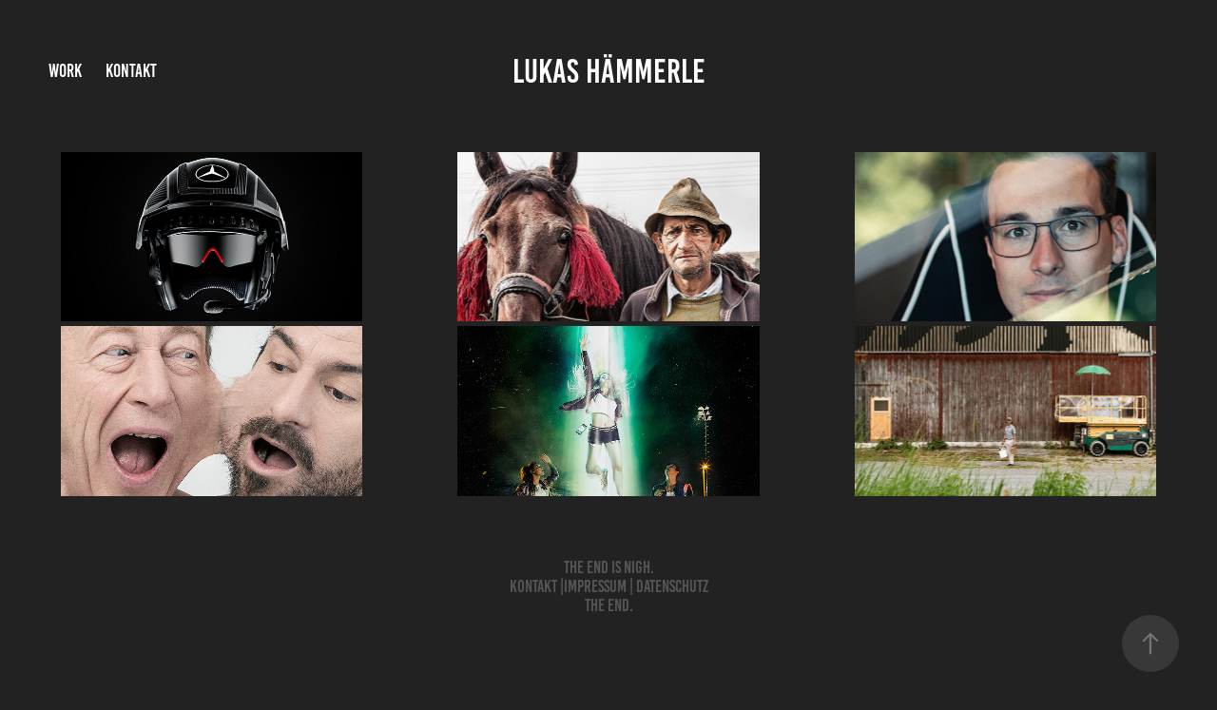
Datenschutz (672, 586)
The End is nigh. (609, 567)
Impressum (595, 586)
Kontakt (131, 71)
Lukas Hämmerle (608, 71)
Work (65, 71)
